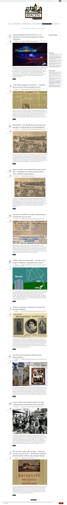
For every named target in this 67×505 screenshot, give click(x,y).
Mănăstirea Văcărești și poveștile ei (27, 89)
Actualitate (23, 41)
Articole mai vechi (33, 499)
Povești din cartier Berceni (40, 359)
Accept (61, 503)
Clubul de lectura (24, 129)
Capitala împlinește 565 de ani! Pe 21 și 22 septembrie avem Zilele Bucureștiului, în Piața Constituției (28, 37)
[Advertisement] (54, 44)
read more (14, 119)
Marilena (16, 41)
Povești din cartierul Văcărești (29, 406)
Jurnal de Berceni (33, 359)
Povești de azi (27, 41)
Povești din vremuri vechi (34, 41)
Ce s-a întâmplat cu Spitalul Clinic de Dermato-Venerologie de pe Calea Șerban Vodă (54, 83)
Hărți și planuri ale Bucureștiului (32, 129)
